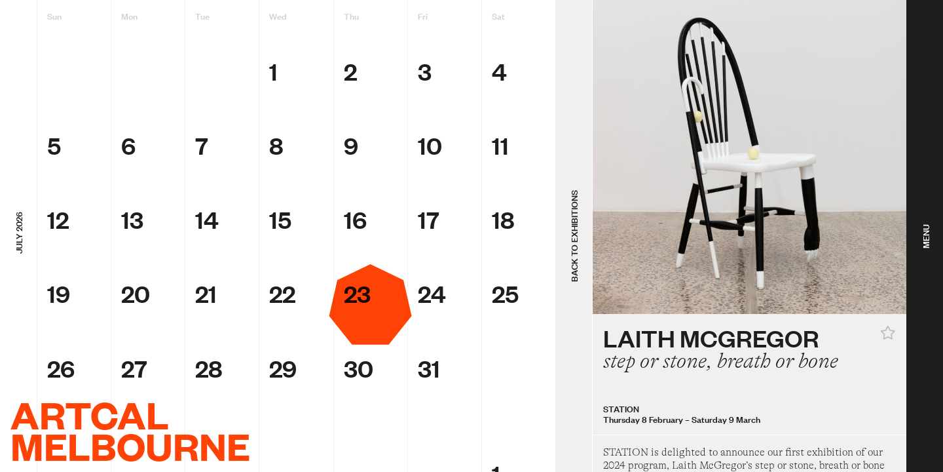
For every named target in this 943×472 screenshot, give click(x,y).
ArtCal (89, 414)
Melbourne (130, 446)
